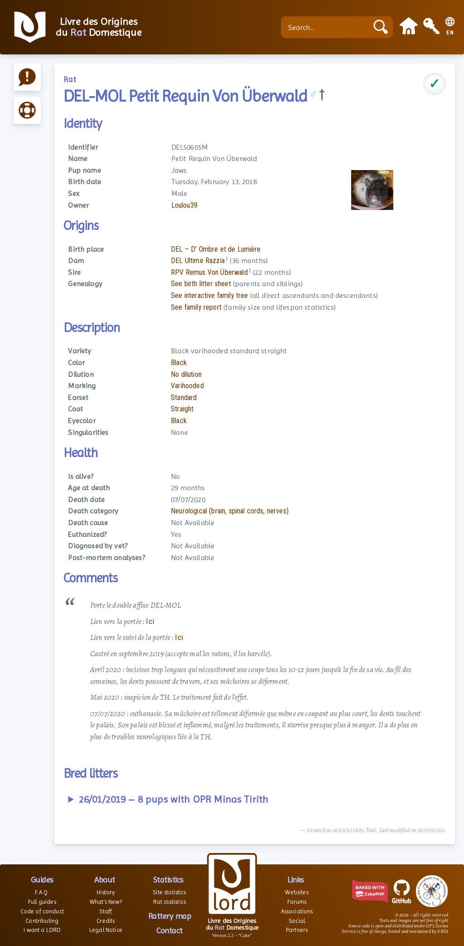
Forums (297, 901)
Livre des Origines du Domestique (98, 27)
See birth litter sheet (201, 283)
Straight (182, 409)
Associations (297, 911)
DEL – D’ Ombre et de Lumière (216, 249)
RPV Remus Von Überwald (209, 272)
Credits (106, 920)
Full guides (42, 901)
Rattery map (169, 916)
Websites (296, 892)
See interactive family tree (209, 295)
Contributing (41, 920)
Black (179, 362)
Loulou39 (184, 205)
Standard (184, 397)
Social (297, 920)
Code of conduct (42, 911)
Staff (105, 911)
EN (450, 33)
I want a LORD (42, 929)
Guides (42, 879)
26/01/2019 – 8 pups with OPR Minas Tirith (174, 799)
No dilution (186, 374)
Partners (297, 929)
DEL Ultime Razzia (198, 260)
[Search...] (326, 27)
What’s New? (106, 901)
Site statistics (169, 892)
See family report (196, 307)
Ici (150, 621)
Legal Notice (105, 929)
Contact (169, 930)
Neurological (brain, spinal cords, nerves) (230, 511)
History (106, 892)
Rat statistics (169, 901)
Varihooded (187, 385)
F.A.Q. (42, 892)
